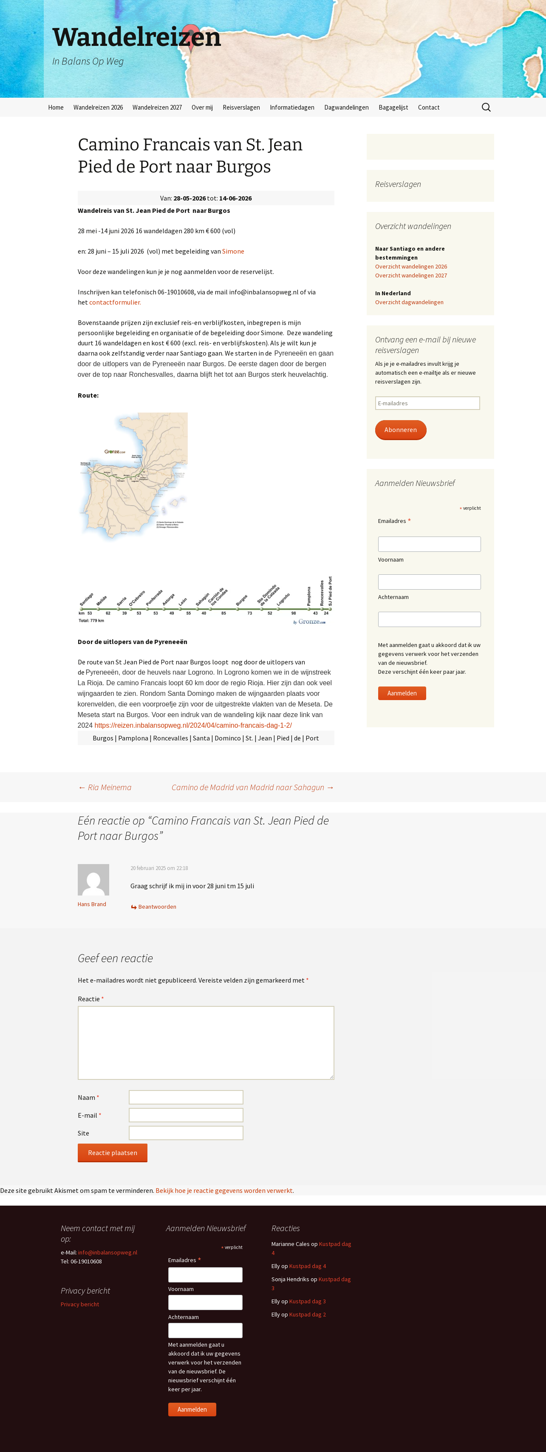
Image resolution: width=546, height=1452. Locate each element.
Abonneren (401, 430)
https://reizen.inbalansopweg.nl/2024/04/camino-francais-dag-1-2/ (193, 725)
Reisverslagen (241, 107)
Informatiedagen (292, 107)
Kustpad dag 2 (307, 1314)
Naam (88, 1097)
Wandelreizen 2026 (98, 107)
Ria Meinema (105, 787)
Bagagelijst (393, 107)
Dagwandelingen (346, 107)
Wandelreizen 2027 (157, 107)
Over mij (202, 107)
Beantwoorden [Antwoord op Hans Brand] (157, 906)
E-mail (90, 1115)
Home (56, 107)
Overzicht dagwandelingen (409, 302)
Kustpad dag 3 (307, 1301)
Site (83, 1133)
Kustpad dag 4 (307, 1266)
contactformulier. (115, 302)
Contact (429, 107)
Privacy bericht (80, 1304)
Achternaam (393, 597)
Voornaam (391, 559)
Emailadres (394, 521)
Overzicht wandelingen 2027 (411, 275)
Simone (233, 251)
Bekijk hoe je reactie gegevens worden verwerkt (224, 1190)
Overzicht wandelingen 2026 (411, 266)
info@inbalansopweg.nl (107, 1252)
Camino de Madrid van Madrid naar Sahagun (253, 787)
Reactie (91, 998)
